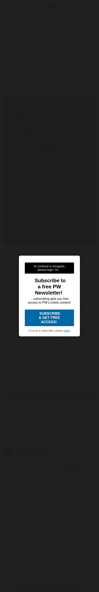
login (67, 330)
